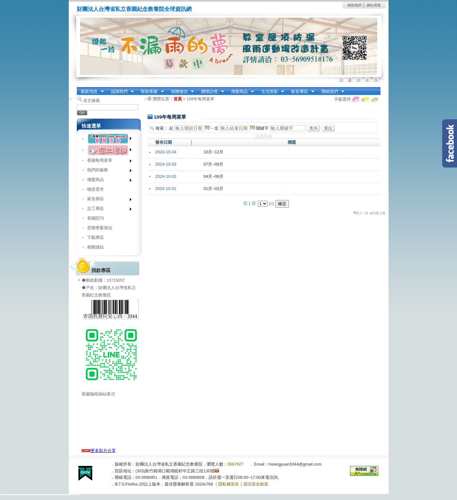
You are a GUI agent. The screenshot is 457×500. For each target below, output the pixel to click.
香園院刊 (95, 218)
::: (78, 89)
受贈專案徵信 (99, 227)
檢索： (162, 128)
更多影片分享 (99, 450)
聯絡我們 (354, 5)
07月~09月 (213, 164)
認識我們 (120, 91)
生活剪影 (270, 91)
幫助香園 (150, 91)
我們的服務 (107, 171)
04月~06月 (213, 176)
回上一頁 (361, 213)
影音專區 (300, 91)
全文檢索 (91, 100)
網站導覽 (374, 5)
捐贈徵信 (180, 91)
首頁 (178, 98)
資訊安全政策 (255, 484)
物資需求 (95, 189)
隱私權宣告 (228, 484)
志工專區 (107, 210)
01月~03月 (213, 188)
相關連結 (95, 247)
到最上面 (377, 213)
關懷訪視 (210, 91)
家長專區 (107, 200)
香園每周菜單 (107, 161)
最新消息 (90, 91)
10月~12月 (213, 152)
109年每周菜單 (200, 98)
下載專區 (95, 237)
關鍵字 (262, 128)
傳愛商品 (240, 91)
